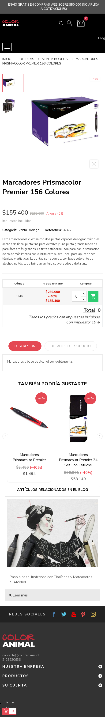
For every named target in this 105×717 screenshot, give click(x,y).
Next (100, 436)
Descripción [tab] (25, 346)
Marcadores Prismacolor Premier (29, 457)
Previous (5, 436)
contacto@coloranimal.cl (20, 655)
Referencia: (53, 230)
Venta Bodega (29, 230)
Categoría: (9, 230)
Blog (101, 38)
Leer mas (18, 595)
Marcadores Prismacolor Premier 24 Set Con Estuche (78, 460)
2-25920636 (11, 659)
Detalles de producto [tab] (71, 346)
